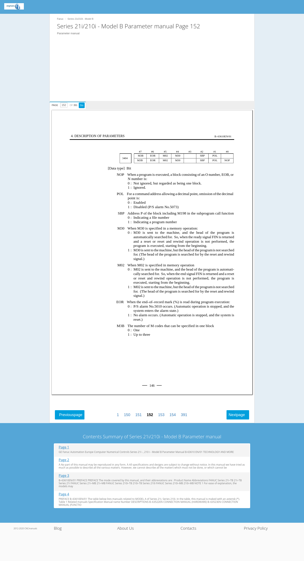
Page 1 (64, 447)
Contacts (188, 528)
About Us (125, 528)
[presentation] (68, 104)
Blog (58, 528)
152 (150, 415)
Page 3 (64, 475)
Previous (70, 414)
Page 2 (64, 460)
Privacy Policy (256, 528)
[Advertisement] (154, 71)
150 (127, 415)
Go (81, 105)
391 (184, 415)
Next (237, 414)
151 (138, 415)
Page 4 (64, 494)
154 (173, 415)
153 (161, 415)
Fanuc (60, 19)
